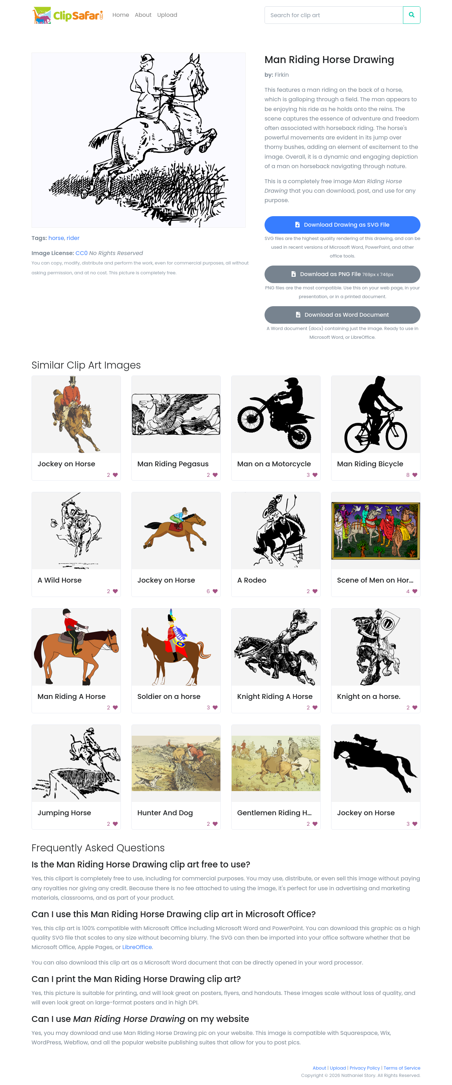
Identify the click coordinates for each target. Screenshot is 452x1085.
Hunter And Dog (165, 813)
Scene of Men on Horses (379, 580)
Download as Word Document (342, 315)
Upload (167, 15)
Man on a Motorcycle (274, 464)
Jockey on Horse (66, 464)
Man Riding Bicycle (370, 464)
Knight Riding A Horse (275, 696)
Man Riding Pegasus (173, 464)
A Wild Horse (59, 580)
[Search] (334, 15)
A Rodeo (251, 580)
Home (120, 15)
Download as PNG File (342, 274)
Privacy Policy (365, 1068)
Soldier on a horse (168, 696)
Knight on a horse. (368, 696)
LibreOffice (137, 947)
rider (73, 238)
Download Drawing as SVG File (342, 225)
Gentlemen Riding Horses (281, 813)
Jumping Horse (64, 813)
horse (56, 238)
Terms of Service (402, 1068)
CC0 (82, 253)
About (143, 15)
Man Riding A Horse (71, 696)
